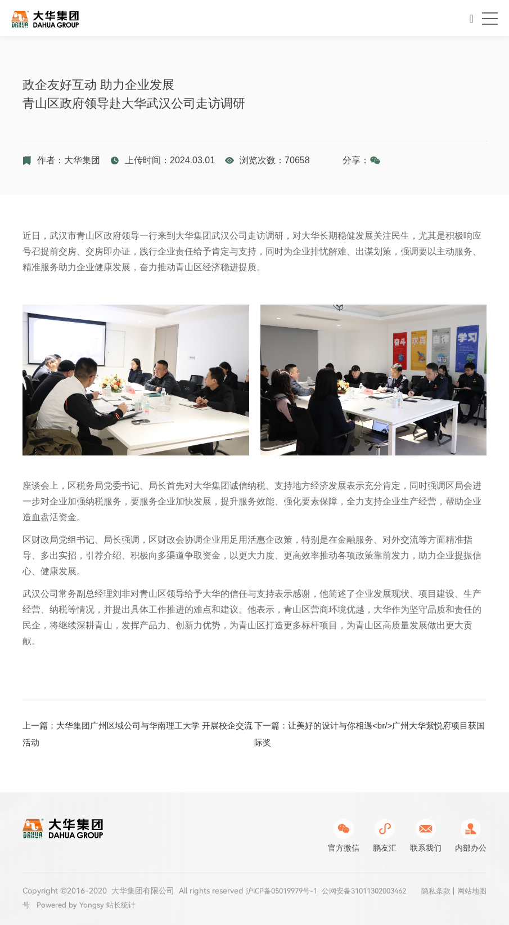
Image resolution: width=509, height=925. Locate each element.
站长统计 (189, 904)
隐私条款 (432, 891)
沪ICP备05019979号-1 (286, 890)
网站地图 (471, 891)
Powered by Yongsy (136, 904)
